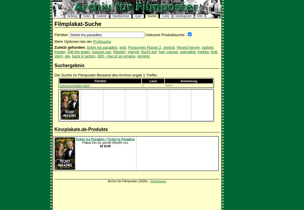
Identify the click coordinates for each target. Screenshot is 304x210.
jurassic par (101, 52)
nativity (207, 47)
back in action (84, 56)
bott (214, 52)
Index (87, 16)
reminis (143, 56)
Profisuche (102, 41)
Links (165, 16)
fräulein (119, 52)
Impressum (158, 181)
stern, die (62, 56)
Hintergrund (183, 16)
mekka (202, 52)
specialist (187, 52)
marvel (133, 52)
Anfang (72, 16)
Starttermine (121, 16)
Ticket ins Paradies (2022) (74, 85)
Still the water (78, 52)
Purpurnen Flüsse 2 (144, 47)
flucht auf (149, 52)
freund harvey (188, 47)
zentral (169, 47)
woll (122, 47)
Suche (152, 16)
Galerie (102, 16)
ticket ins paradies (102, 47)
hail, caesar (168, 52)
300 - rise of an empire (116, 56)
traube (59, 52)
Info (199, 16)
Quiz (138, 16)
